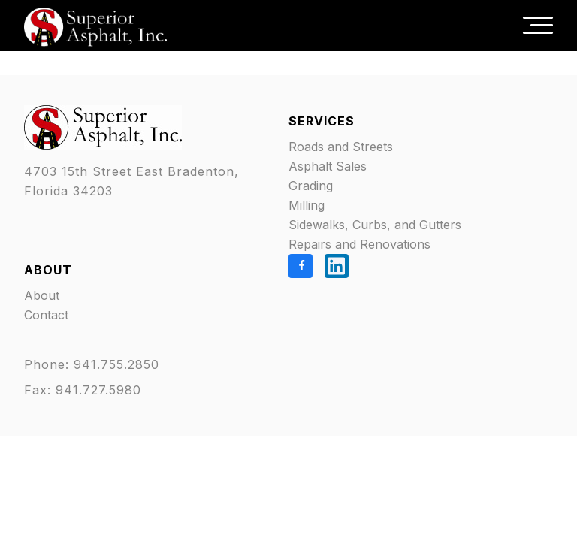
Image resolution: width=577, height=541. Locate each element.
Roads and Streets (340, 146)
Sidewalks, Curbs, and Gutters (374, 224)
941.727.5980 (98, 389)
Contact (46, 314)
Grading (310, 185)
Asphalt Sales (327, 166)
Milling (306, 205)
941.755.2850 (119, 364)
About (41, 295)
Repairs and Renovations (359, 244)
